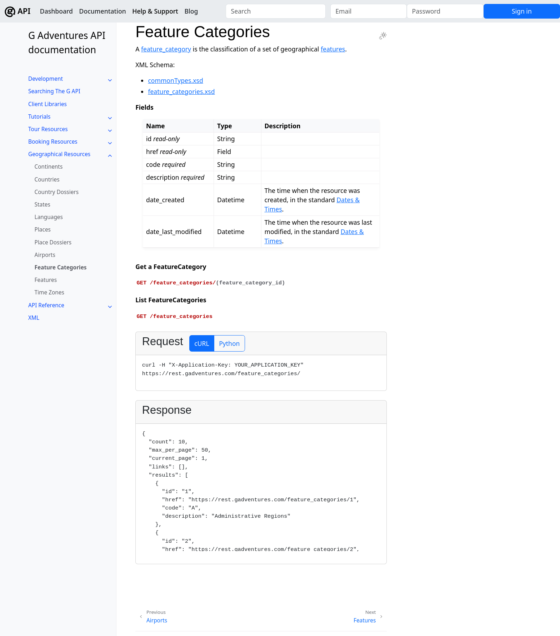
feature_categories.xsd (181, 91)
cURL (201, 343)
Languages (49, 217)
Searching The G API (54, 91)
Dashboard (56, 11)
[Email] (368, 11)
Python (229, 343)
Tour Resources (48, 129)
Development (45, 79)
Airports (45, 255)
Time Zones (49, 292)
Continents (49, 166)
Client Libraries (47, 104)
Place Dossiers (53, 242)
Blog (191, 11)
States (42, 204)
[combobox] (275, 11)
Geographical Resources (59, 154)
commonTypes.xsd (175, 80)
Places (43, 229)
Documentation (102, 11)
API (17, 11)
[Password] (445, 11)
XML (33, 318)
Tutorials (39, 116)
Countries (47, 179)
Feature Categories (61, 267)
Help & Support (155, 11)
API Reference (46, 305)
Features (46, 280)
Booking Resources (53, 141)
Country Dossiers (57, 192)
